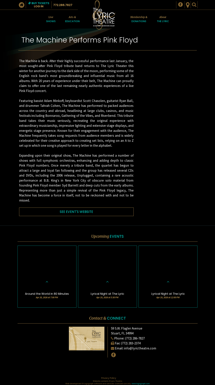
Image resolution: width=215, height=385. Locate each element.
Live (51, 19)
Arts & (72, 19)
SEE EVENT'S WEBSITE (76, 211)
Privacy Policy (108, 378)
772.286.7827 (62, 5)
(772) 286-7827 (135, 338)
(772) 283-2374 (131, 343)
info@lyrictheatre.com (140, 348)
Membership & (138, 19)
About (163, 19)
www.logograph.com (141, 383)
